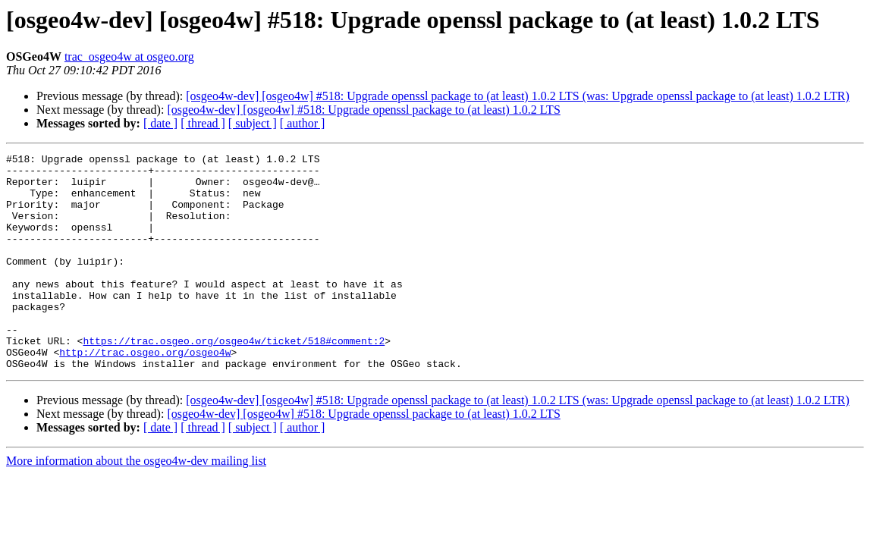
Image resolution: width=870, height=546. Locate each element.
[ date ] (160, 123)
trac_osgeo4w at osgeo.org (129, 56)
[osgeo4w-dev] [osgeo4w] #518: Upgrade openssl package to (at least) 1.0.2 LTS (363, 109)
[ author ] (302, 123)
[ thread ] (203, 123)
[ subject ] (252, 123)
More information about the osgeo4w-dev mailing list (136, 503)
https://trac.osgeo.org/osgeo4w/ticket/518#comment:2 (234, 379)
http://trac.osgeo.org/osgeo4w (145, 393)
